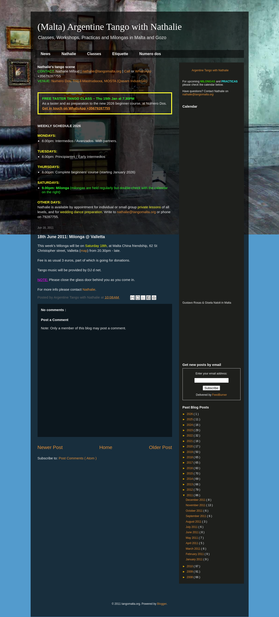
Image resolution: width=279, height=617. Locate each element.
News (46, 54)
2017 (190, 462)
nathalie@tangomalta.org (101, 71)
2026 (190, 414)
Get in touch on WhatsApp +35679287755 (76, 108)
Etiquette (120, 54)
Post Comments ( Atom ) (77, 458)
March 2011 (193, 548)
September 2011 (196, 516)
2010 (190, 566)
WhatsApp (143, 71)
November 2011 (196, 505)
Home (105, 447)
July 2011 (192, 527)
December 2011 (196, 500)
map (83, 250)
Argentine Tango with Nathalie (210, 70)
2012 (190, 489)
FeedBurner (219, 394)
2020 (190, 446)
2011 (190, 495)
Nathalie (68, 54)
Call (127, 71)
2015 (190, 473)
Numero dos (150, 54)
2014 (190, 478)
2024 (190, 425)
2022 (190, 435)
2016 (190, 468)
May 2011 (192, 537)
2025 (190, 419)
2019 (190, 452)
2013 (190, 484)
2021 (190, 441)
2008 (190, 577)
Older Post (160, 447)
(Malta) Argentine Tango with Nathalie (110, 27)
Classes (94, 54)
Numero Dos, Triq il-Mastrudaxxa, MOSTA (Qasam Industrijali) (99, 81)
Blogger (162, 603)
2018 (190, 457)
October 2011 (194, 510)
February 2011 (195, 554)
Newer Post (50, 447)
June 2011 (192, 532)
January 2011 (194, 559)
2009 (190, 571)
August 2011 (194, 521)
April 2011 (192, 543)
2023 (190, 430)
